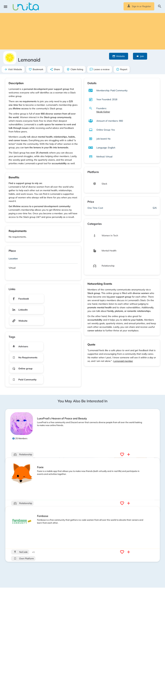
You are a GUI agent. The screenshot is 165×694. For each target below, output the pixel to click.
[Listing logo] (9, 57)
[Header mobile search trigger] (160, 6)
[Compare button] (129, 454)
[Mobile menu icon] (5, 6)
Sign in (135, 6)
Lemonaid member (123, 361)
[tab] (43, 259)
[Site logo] (26, 6)
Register (146, 6)
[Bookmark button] (122, 454)
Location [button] (13, 258)
